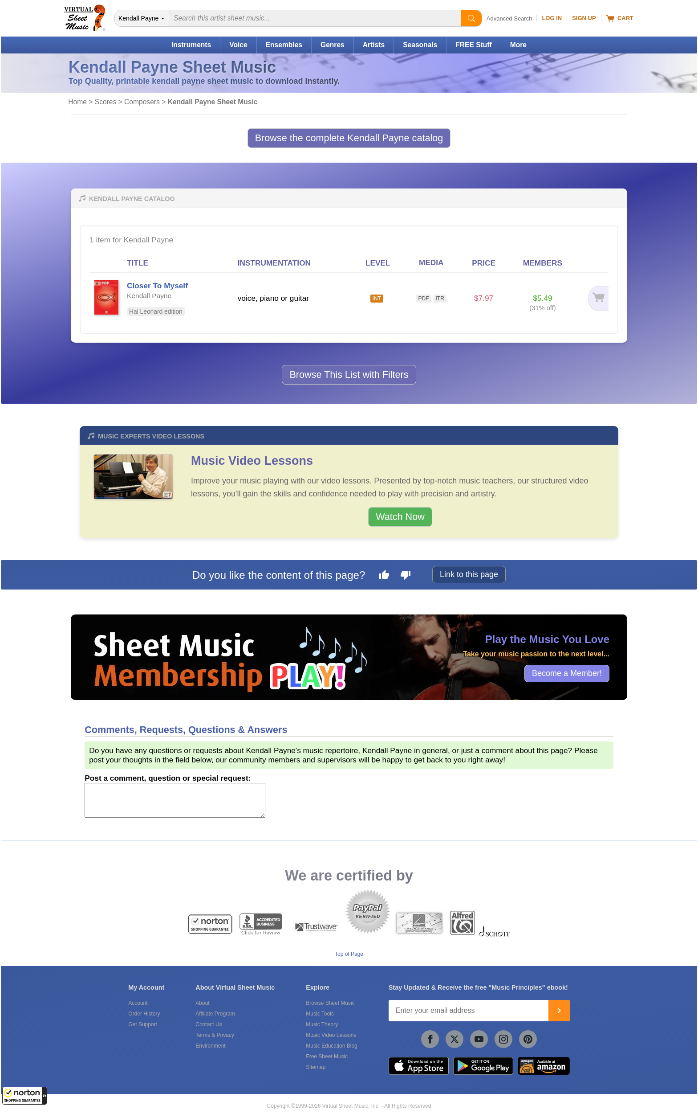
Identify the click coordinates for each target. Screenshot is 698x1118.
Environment (210, 1046)
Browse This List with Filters (348, 374)
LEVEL (377, 262)
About (202, 1003)
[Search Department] (142, 18)
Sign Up (584, 18)
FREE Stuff (473, 45)
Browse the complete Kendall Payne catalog (349, 137)
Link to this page (469, 574)
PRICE (483, 262)
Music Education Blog (331, 1046)
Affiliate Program (215, 1014)
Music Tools (319, 1014)
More (518, 45)
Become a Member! (567, 673)
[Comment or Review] (175, 800)
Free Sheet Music (327, 1056)
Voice (238, 45)
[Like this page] (384, 576)
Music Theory (322, 1024)
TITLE (137, 262)
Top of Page (349, 954)
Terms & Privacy (214, 1035)
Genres (333, 45)
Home (77, 102)
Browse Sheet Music (330, 1003)
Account (137, 1003)
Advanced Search (509, 18)
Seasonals (420, 45)
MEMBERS (542, 262)
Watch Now (400, 516)
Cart (619, 18)
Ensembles (284, 45)
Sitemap (315, 1067)
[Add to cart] (593, 298)
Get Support (142, 1024)
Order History (144, 1014)
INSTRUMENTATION (274, 262)
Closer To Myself (157, 285)
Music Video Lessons (252, 460)
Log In (552, 18)
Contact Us (208, 1024)
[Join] (559, 1010)
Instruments (191, 45)
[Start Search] (471, 18)
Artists (374, 45)
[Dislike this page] (405, 576)
